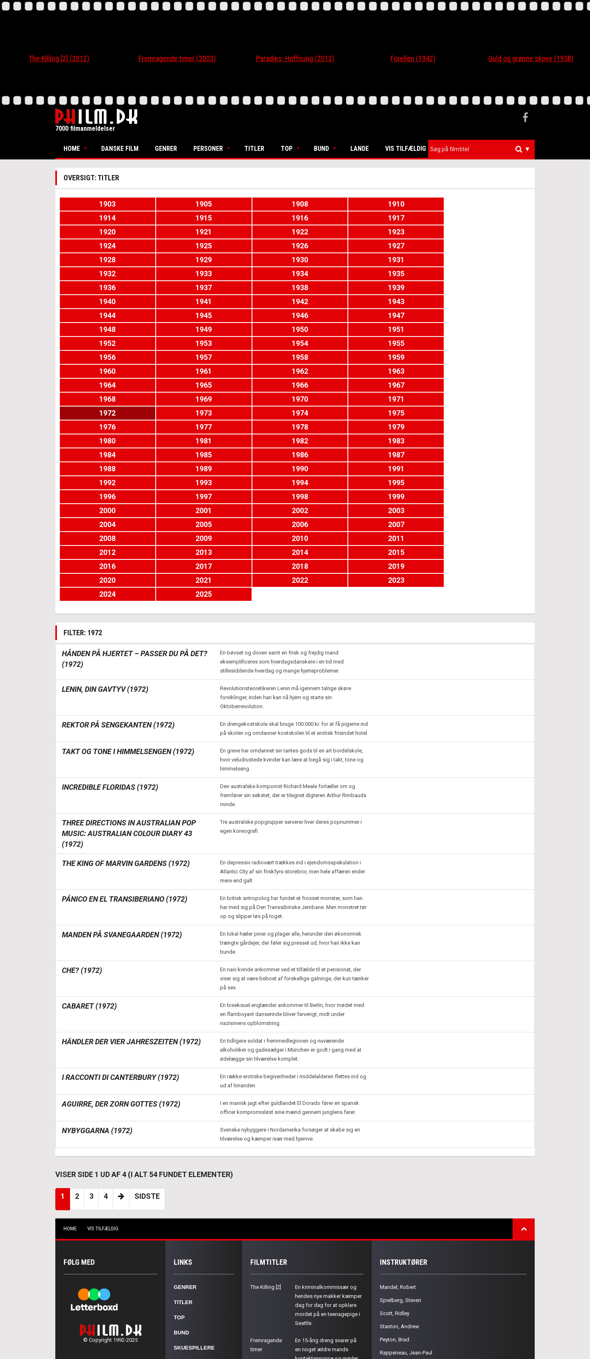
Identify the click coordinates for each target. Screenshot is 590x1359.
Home (72, 148)
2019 (491, 440)
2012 (412, 427)
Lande (359, 148)
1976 (412, 343)
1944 (255, 273)
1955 (177, 301)
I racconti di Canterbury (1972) (120, 938)
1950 (255, 287)
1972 (99, 343)
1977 (491, 343)
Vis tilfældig (405, 148)
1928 (412, 231)
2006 (412, 413)
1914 (412, 204)
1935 (491, 245)
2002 (99, 413)
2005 (334, 413)
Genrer (166, 148)
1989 (491, 371)
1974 (255, 343)
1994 (412, 385)
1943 (177, 273)
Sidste (147, 1056)
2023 (334, 454)
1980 (255, 357)
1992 (255, 385)
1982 (412, 357)
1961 (177, 315)
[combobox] (481, 149)
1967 (177, 329)
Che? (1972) (82, 831)
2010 (255, 427)
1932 (255, 245)
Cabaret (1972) (89, 866)
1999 (334, 399)
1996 (99, 399)
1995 (491, 385)
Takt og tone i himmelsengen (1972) (128, 612)
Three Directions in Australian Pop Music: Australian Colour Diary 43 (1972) (129, 694)
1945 (334, 273)
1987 (334, 371)
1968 (255, 329)
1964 (412, 315)
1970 (412, 329)
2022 (255, 454)
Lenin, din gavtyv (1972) (105, 549)
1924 (99, 231)
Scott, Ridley (394, 1174)
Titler (254, 148)
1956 (255, 301)
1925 (177, 231)
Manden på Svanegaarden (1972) (122, 795)
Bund (321, 148)
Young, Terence (398, 1226)
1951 (334, 287)
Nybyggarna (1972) (97, 991)
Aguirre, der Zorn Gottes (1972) (121, 964)
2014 (99, 440)
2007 (491, 413)
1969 (334, 329)
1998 (255, 399)
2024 (412, 454)
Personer (208, 148)
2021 (177, 454)
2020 (99, 454)
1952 (412, 287)
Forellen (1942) (413, 58)
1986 (255, 371)
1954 (99, 301)
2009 (177, 427)
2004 (255, 413)
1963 (334, 315)
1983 (491, 357)
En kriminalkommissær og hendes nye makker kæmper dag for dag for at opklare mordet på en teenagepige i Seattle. (328, 1166)
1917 (177, 218)
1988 (412, 371)
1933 (334, 245)
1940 (412, 259)
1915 (491, 204)
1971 (491, 329)
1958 (412, 301)
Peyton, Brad (394, 1200)
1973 (177, 343)
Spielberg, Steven (400, 1161)
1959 (491, 301)
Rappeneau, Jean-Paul (406, 1213)
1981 (334, 357)
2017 (334, 440)
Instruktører (195, 1223)
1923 (491, 218)
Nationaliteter (197, 1239)
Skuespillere (194, 1208)
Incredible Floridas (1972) (110, 647)
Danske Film (119, 148)
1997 (177, 399)
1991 (177, 385)
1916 (99, 218)
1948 (99, 287)
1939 (334, 259)
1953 (491, 287)
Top (287, 148)
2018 (412, 440)
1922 (412, 218)
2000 (412, 399)
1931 (177, 245)
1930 (99, 245)
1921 (334, 218)
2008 (99, 427)
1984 (99, 371)
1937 (177, 259)
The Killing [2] (265, 1148)
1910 (334, 204)
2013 (491, 427)
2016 (255, 440)
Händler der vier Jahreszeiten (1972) (131, 902)
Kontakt (187, 1269)
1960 (99, 315)
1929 (491, 231)
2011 (334, 427)
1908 (255, 204)
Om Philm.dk (191, 1254)
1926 (255, 231)
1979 (177, 357)
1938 (255, 259)
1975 (334, 343)
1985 (177, 371)
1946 (412, 273)
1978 (99, 357)
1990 (99, 385)
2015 (177, 440)
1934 (412, 245)
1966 (99, 329)
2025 (491, 454)
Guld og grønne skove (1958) (531, 58)
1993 (334, 385)
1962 (255, 315)
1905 (177, 204)
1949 (177, 287)
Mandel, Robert (398, 1148)
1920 (255, 218)
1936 (99, 259)
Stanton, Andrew (399, 1187)
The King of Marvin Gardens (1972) (126, 724)
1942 (99, 273)
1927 (334, 231)
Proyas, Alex (394, 1239)
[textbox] (483, 149)
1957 (334, 301)
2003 (177, 413)
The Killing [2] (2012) (59, 58)
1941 (491, 259)
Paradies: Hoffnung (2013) (295, 58)
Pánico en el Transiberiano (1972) (124, 759)
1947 (491, 273)
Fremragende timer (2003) (177, 58)
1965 (491, 315)
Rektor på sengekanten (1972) (118, 585)
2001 (491, 399)
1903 (99, 204)
